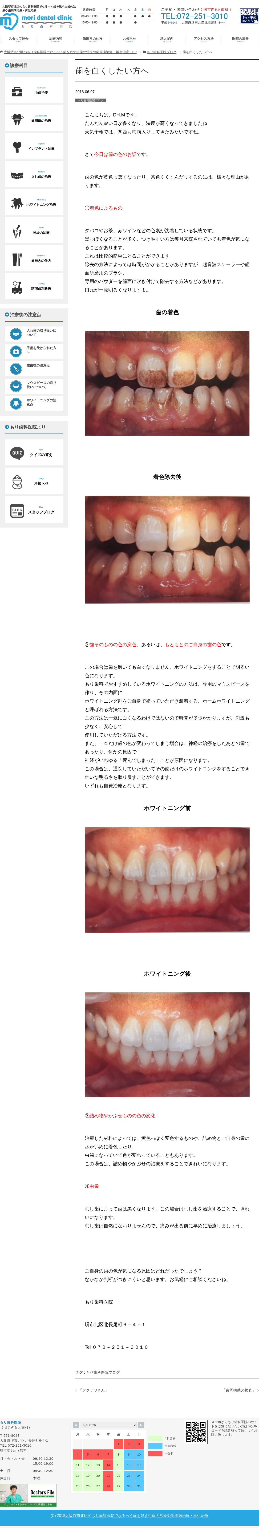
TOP (70, 52)
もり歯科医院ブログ (90, 100)
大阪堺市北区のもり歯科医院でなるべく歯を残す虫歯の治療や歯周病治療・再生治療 (136, 1516)
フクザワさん (93, 1390)
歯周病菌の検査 (239, 1390)
